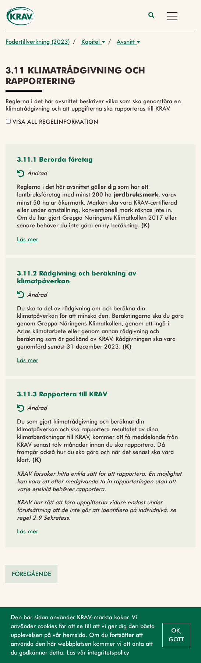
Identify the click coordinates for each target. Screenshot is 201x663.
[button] (55, 160)
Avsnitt (128, 41)
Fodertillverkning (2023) (38, 41)
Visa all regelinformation (52, 121)
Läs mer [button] (27, 239)
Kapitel (93, 41)
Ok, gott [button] (176, 635)
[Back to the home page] (20, 16)
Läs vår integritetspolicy (98, 652)
